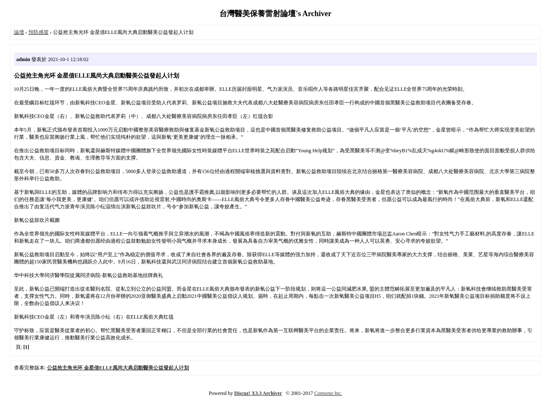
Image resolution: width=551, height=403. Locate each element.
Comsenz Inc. (328, 393)
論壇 (19, 32)
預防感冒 (38, 32)
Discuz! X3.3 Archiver (258, 393)
